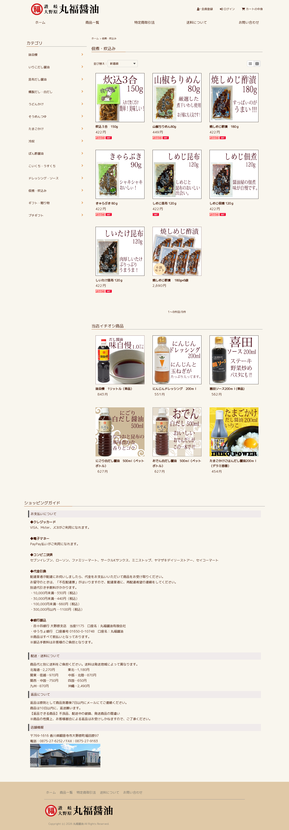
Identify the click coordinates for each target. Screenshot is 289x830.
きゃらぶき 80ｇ (107, 203)
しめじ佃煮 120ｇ (222, 203)
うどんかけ (36, 104)
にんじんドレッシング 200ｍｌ (175, 389)
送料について (196, 22)
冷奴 (31, 141)
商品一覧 (92, 22)
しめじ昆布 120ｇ (165, 203)
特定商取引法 (144, 22)
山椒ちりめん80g (164, 127)
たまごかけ (36, 129)
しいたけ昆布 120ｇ (109, 280)
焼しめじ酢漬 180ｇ (224, 127)
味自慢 (33, 55)
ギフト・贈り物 (39, 203)
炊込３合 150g (107, 127)
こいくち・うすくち (42, 166)
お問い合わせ (249, 22)
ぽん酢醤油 (36, 153)
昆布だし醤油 (37, 79)
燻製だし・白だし (40, 92)
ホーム (40, 22)
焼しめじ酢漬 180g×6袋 (170, 280)
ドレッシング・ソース (43, 178)
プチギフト (36, 215)
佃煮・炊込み (37, 191)
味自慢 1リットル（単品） (114, 389)
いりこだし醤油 (39, 67)
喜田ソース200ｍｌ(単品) (227, 389)
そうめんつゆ (37, 116)
